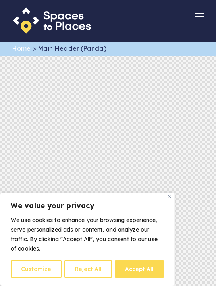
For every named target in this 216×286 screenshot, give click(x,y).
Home (21, 48)
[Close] (169, 197)
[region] (87, 239)
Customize (36, 268)
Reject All (88, 268)
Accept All (139, 268)
